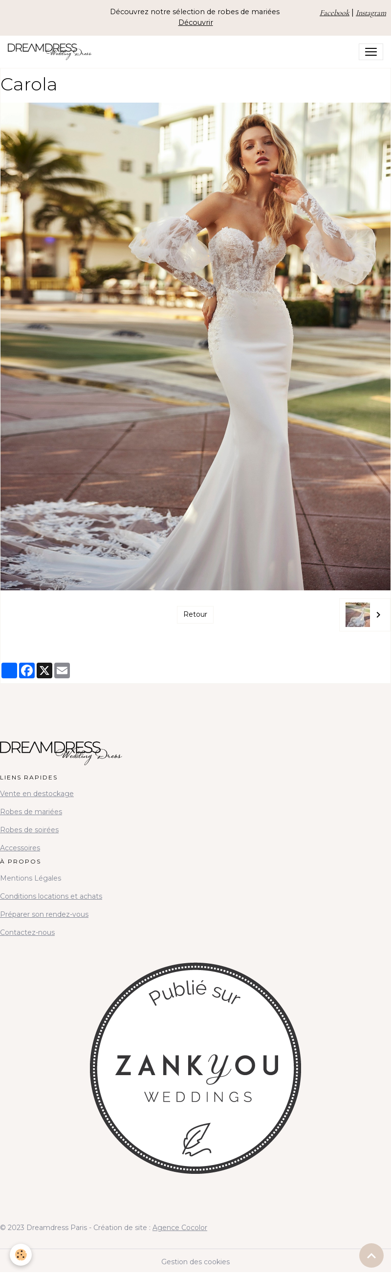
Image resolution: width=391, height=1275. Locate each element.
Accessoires (20, 847)
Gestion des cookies (195, 1261)
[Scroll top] (371, 1255)
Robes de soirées (29, 829)
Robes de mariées (31, 811)
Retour (195, 614)
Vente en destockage (37, 793)
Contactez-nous (27, 932)
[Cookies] (21, 1255)
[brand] (52, 51)
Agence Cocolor (179, 1227)
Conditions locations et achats (51, 896)
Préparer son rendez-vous (44, 914)
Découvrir (195, 22)
